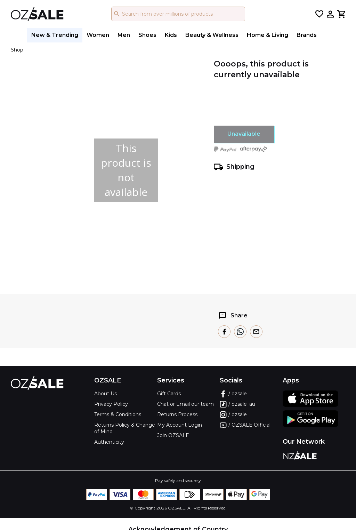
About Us (105, 393)
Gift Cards (169, 393)
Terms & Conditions (117, 414)
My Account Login (179, 425)
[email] (256, 331)
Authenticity (109, 442)
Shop (17, 50)
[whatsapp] (240, 331)
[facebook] (224, 331)
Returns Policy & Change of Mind (124, 428)
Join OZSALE (173, 435)
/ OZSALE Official (245, 425)
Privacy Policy (111, 404)
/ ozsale (233, 393)
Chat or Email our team (185, 404)
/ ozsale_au (237, 404)
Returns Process (177, 414)
